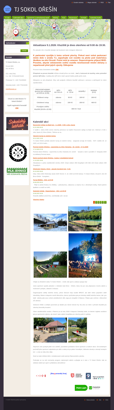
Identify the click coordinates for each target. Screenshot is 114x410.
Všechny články (38, 199)
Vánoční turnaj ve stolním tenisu (44, 136)
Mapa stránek (92, 2)
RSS (102, 2)
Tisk (109, 2)
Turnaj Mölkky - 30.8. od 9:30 (43, 180)
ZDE (16, 108)
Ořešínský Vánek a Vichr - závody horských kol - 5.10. (52, 169)
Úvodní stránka (78, 2)
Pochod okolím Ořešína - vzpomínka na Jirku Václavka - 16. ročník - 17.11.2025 (60, 147)
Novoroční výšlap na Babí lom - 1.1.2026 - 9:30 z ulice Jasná (54, 125)
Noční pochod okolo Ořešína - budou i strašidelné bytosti (53, 158)
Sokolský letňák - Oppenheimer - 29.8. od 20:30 (49, 191)
